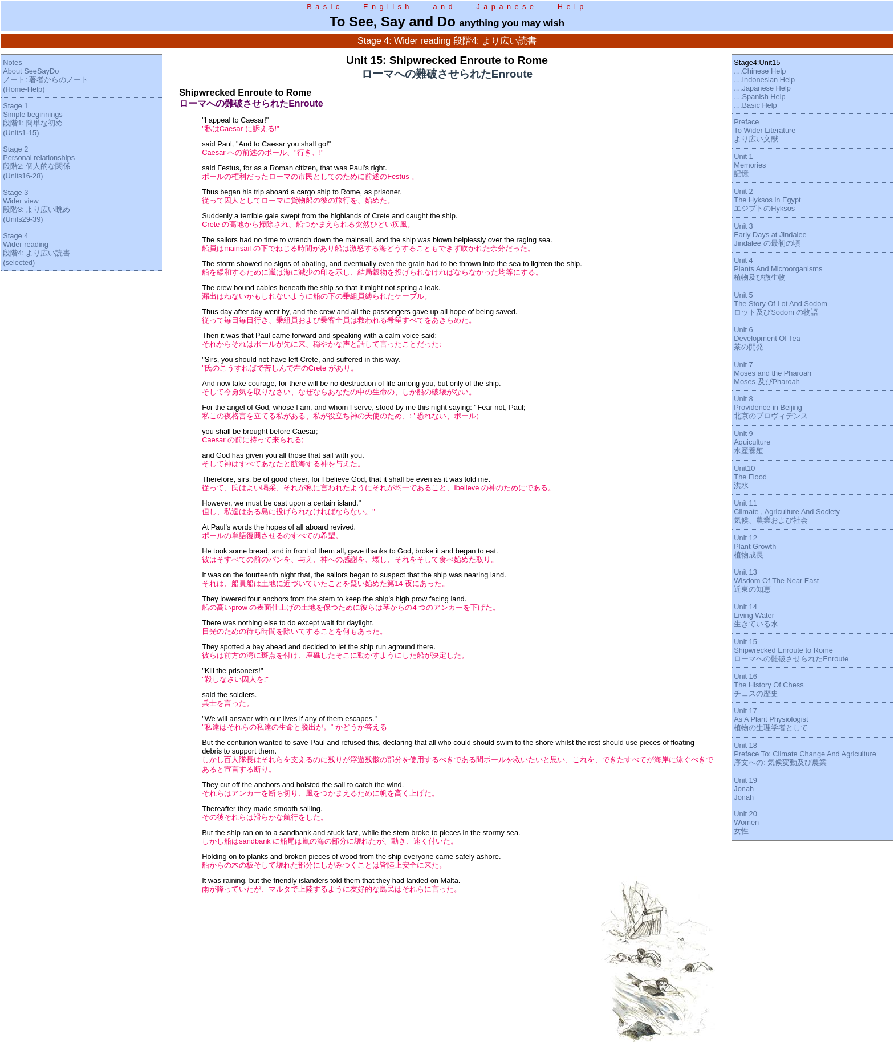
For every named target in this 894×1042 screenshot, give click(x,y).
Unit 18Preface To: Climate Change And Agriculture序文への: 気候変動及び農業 (805, 754)
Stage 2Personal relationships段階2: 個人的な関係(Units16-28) (39, 162)
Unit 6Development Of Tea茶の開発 (767, 338)
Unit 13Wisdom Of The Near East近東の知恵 (776, 580)
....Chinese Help (760, 71)
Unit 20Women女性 (746, 822)
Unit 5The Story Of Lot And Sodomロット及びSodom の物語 (780, 303)
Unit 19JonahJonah (745, 788)
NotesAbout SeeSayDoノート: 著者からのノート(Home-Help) (45, 75)
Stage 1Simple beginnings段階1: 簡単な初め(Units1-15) (33, 119)
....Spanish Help (759, 96)
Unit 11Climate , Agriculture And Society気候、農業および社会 (787, 511)
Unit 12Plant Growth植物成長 (755, 546)
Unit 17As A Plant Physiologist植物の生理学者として (771, 719)
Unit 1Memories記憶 (750, 165)
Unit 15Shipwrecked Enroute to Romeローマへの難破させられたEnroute (791, 650)
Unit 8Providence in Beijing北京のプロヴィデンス (771, 407)
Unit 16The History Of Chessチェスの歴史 (768, 685)
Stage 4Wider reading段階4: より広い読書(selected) (36, 249)
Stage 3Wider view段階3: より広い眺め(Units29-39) (36, 205)
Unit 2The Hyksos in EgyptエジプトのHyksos (767, 200)
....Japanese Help (762, 88)
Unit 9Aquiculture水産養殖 (752, 442)
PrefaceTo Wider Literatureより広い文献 (764, 130)
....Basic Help (755, 105)
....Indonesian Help (764, 79)
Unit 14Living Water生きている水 (756, 615)
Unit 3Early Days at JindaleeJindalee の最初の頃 (770, 234)
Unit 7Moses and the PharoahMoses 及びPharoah (772, 373)
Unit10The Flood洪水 (750, 477)
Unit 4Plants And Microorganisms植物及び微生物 (778, 269)
